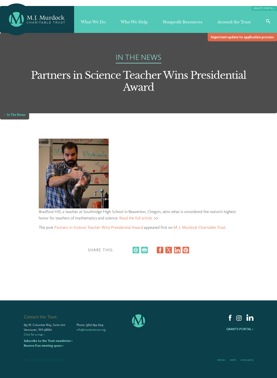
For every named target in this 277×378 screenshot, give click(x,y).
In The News (16, 115)
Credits (233, 359)
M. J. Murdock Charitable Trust (199, 227)
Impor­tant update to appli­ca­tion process (242, 37)
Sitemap (221, 359)
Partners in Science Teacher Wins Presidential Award (98, 227)
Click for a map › (34, 334)
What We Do (93, 22)
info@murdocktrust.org (91, 330)
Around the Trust (234, 22)
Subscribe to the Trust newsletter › (48, 341)
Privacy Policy (247, 359)
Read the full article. (136, 217)
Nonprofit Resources (182, 22)
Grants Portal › (239, 329)
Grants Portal (264, 8)
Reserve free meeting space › (44, 345)
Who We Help (134, 22)
